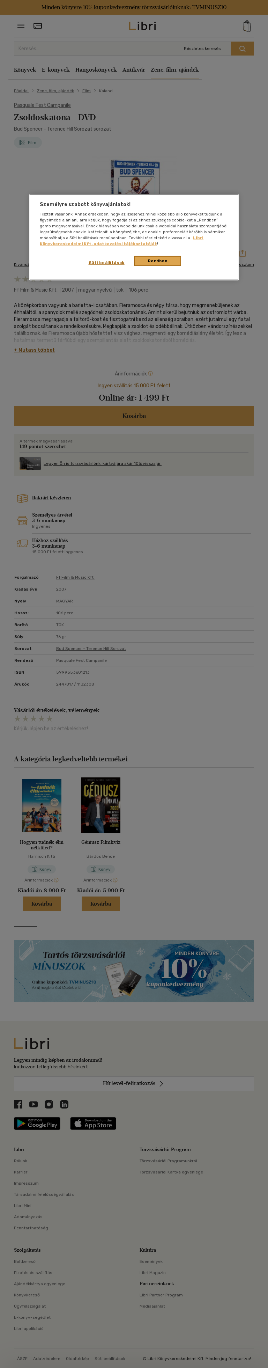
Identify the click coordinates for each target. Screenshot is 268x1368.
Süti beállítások (107, 262)
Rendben (158, 260)
